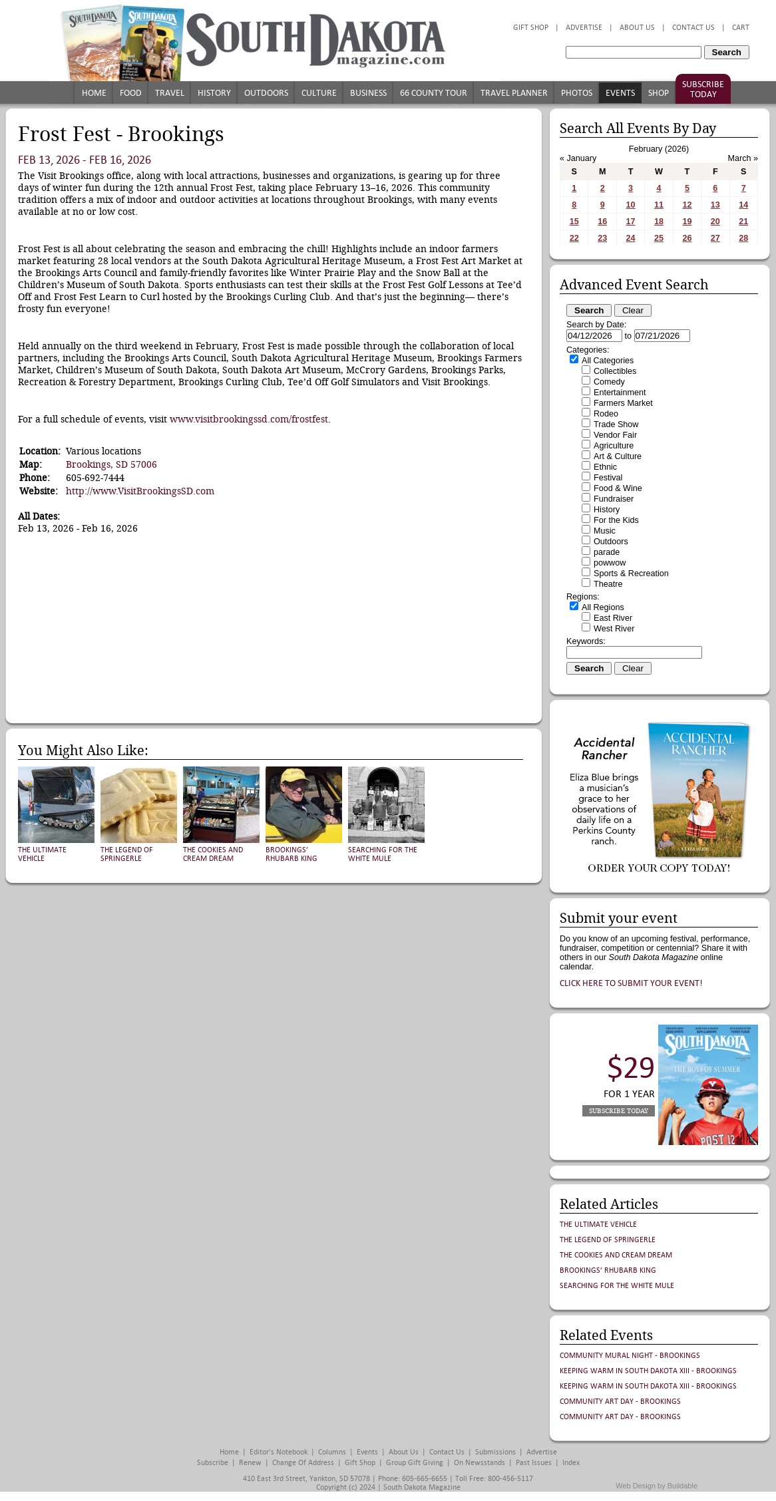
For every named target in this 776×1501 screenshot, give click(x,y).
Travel (169, 93)
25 (659, 238)
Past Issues (534, 1462)
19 (686, 221)
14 (743, 205)
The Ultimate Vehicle (42, 854)
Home (94, 93)
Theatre (608, 584)
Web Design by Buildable (656, 1486)
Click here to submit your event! (631, 983)
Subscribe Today (703, 89)
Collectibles (615, 371)
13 (715, 205)
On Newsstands (479, 1462)
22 (574, 238)
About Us (637, 27)
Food (131, 93)
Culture (319, 93)
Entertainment (620, 392)
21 (743, 221)
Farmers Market (623, 403)
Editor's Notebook (278, 1452)
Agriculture (614, 445)
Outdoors (266, 93)
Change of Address (303, 1462)
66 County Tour (433, 93)
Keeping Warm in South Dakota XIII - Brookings (648, 1371)
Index (571, 1462)
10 (631, 205)
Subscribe (212, 1462)
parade (607, 552)
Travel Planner (514, 93)
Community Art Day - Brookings (620, 1401)
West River (614, 628)
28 (743, 238)
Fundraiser (614, 499)
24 (631, 238)
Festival (608, 477)
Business (368, 93)
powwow (610, 563)
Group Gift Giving (414, 1462)
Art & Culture (618, 456)
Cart (740, 27)
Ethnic (605, 467)
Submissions (495, 1452)
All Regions (603, 607)
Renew (250, 1462)
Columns (332, 1452)
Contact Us (693, 27)
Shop (658, 93)
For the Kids (616, 520)
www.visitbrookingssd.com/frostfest (249, 419)
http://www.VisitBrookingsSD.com (140, 491)
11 (659, 205)
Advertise (584, 27)
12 (686, 205)
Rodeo (606, 413)
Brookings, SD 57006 (111, 464)
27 (715, 238)
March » (743, 158)
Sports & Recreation (631, 573)
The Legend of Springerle (126, 854)
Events (620, 93)
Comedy (609, 382)
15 (574, 221)
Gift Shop (530, 27)
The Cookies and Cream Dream (213, 854)
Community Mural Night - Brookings (630, 1355)
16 (602, 221)
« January (578, 158)
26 (686, 238)
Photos (576, 93)
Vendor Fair (615, 435)
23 (602, 238)
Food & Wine (618, 488)
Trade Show (616, 424)
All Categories (608, 360)
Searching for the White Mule (382, 854)
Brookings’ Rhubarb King (291, 854)
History (214, 93)
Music (605, 531)
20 (715, 221)
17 (631, 221)
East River (613, 618)
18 (659, 221)
